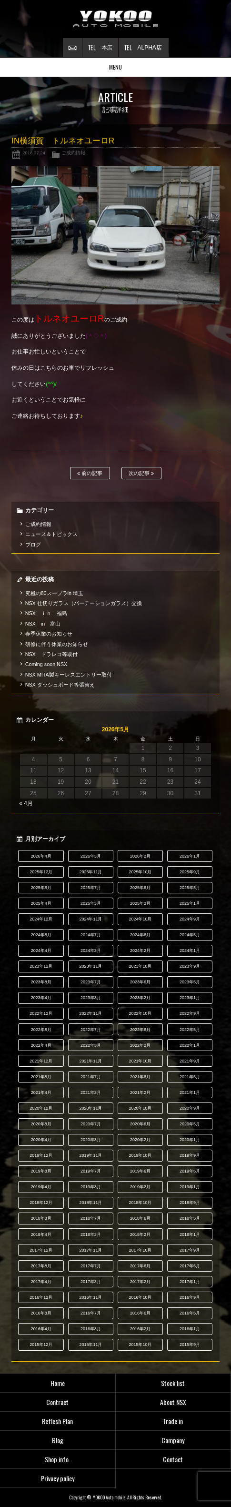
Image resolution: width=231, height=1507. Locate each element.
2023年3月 (90, 997)
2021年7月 (90, 1076)
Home (57, 1383)
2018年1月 (190, 1234)
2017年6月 (140, 1266)
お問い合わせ (72, 47)
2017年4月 (41, 1281)
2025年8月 (41, 887)
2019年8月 (41, 1171)
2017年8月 (41, 1266)
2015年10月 (140, 1344)
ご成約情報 (73, 152)
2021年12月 (41, 1061)
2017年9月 (190, 1250)
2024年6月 (140, 934)
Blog (57, 1440)
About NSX (173, 1402)
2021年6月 (140, 1076)
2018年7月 (90, 1218)
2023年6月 (140, 982)
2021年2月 (140, 1092)
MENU (115, 67)
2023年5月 (190, 982)
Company (172, 1440)
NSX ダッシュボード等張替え (60, 685)
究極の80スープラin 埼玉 (54, 593)
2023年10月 (140, 966)
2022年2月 (140, 1045)
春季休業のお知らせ (48, 634)
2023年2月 (140, 997)
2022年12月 (41, 1013)
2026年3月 (90, 856)
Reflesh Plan (57, 1421)
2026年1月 (190, 856)
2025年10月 (140, 872)
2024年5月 (190, 934)
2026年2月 (140, 856)
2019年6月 (140, 1171)
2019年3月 (90, 1186)
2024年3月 (90, 950)
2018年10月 (140, 1202)
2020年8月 (41, 1124)
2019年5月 (190, 1171)
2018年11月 (90, 1202)
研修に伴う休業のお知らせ (56, 644)
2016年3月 (90, 1328)
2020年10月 (140, 1108)
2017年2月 (140, 1281)
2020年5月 (190, 1124)
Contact (173, 1459)
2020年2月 (140, 1139)
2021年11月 (90, 1061)
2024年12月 (41, 919)
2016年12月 (41, 1297)
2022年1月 (190, 1045)
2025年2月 (140, 903)
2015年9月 (190, 1344)
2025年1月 (190, 903)
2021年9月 (190, 1061)
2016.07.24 (33, 152)
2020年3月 (90, 1139)
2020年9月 (190, 1108)
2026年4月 (41, 856)
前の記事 (89, 473)
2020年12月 (41, 1108)
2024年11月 (90, 919)
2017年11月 (90, 1250)
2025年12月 (41, 872)
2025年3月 (90, 903)
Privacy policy (57, 1478)
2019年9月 (190, 1155)
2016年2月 (140, 1328)
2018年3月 (90, 1234)
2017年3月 (90, 1281)
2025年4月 (41, 903)
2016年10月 (140, 1297)
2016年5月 (190, 1313)
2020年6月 (140, 1124)
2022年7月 (90, 1029)
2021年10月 (140, 1061)
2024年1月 (190, 950)
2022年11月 (90, 1013)
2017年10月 (140, 1250)
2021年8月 (41, 1076)
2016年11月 (90, 1297)
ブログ (33, 544)
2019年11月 (90, 1155)
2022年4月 (41, 1045)
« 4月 (26, 803)
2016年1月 (190, 1328)
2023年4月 (41, 997)
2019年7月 (90, 1171)
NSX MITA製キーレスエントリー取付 (68, 675)
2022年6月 (140, 1029)
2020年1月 (190, 1139)
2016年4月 (41, 1328)
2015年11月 (90, 1344)
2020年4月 (41, 1139)
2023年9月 (190, 966)
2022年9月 (190, 1013)
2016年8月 (41, 1313)
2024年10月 (140, 919)
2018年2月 (140, 1234)
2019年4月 (41, 1186)
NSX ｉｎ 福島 (46, 613)
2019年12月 (41, 1155)
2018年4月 (41, 1234)
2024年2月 (140, 950)
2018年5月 (190, 1218)
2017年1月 (190, 1281)
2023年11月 (90, 966)
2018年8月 (41, 1218)
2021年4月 (41, 1092)
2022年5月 (190, 1029)
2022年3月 (90, 1045)
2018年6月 (140, 1218)
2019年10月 (140, 1155)
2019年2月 (140, 1186)
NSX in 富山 (43, 624)
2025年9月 (190, 872)
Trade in (173, 1421)
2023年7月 (90, 982)
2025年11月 (90, 872)
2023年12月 (41, 966)
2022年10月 (140, 1013)
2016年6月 (140, 1313)
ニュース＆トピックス (51, 534)
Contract (57, 1402)
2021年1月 (190, 1092)
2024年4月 (41, 950)
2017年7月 (90, 1266)
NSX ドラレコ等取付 (51, 654)
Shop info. (57, 1459)
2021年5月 (190, 1076)
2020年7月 (90, 1124)
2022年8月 (41, 1029)
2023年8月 (41, 982)
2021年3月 (90, 1092)
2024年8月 (41, 934)
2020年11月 (90, 1108)
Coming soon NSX (46, 664)
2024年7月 (90, 934)
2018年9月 (190, 1202)
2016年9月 (190, 1297)
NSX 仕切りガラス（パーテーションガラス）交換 (83, 603)
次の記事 (141, 473)
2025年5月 (190, 887)
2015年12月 (41, 1344)
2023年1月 (190, 997)
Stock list (173, 1383)
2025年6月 (140, 887)
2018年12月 (41, 1202)
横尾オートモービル (116, 19)
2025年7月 (90, 887)
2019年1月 (190, 1186)
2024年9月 (190, 919)
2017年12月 (41, 1250)
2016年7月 (90, 1313)
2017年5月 (190, 1266)
